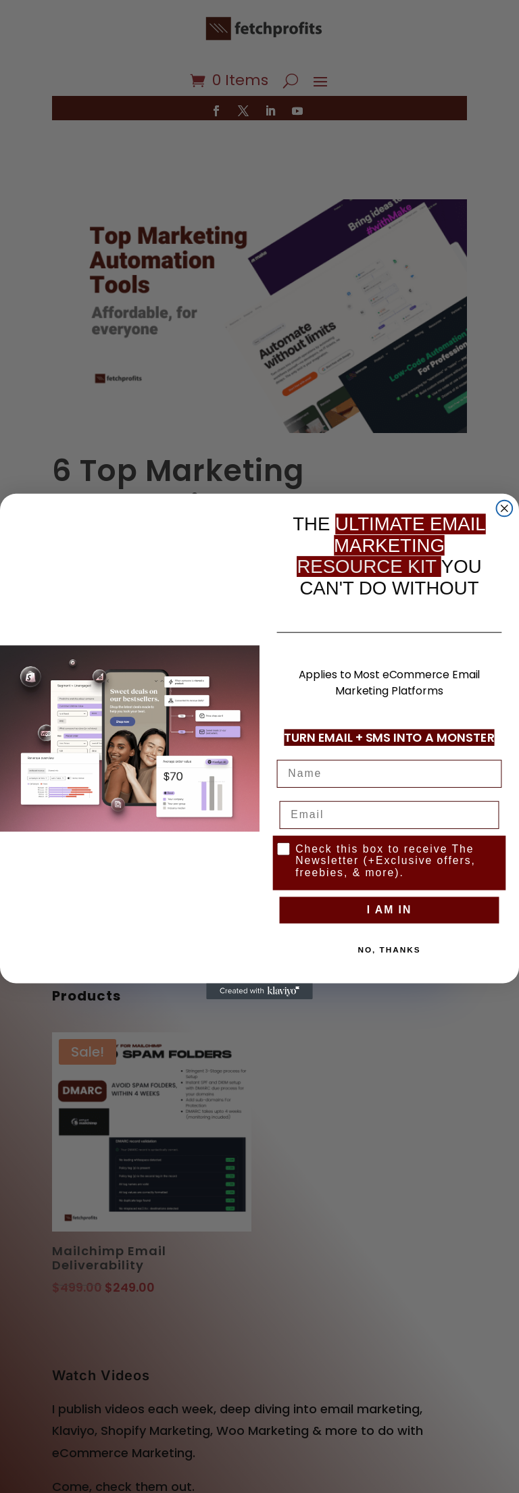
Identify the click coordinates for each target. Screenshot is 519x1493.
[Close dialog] (505, 509)
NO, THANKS (388, 950)
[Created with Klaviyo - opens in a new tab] (259, 991)
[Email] (389, 815)
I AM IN (389, 909)
